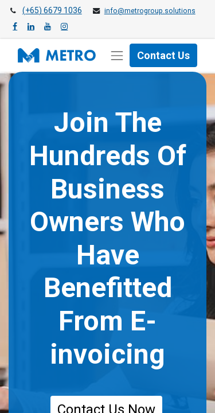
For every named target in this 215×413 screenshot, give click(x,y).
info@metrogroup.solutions (150, 11)
